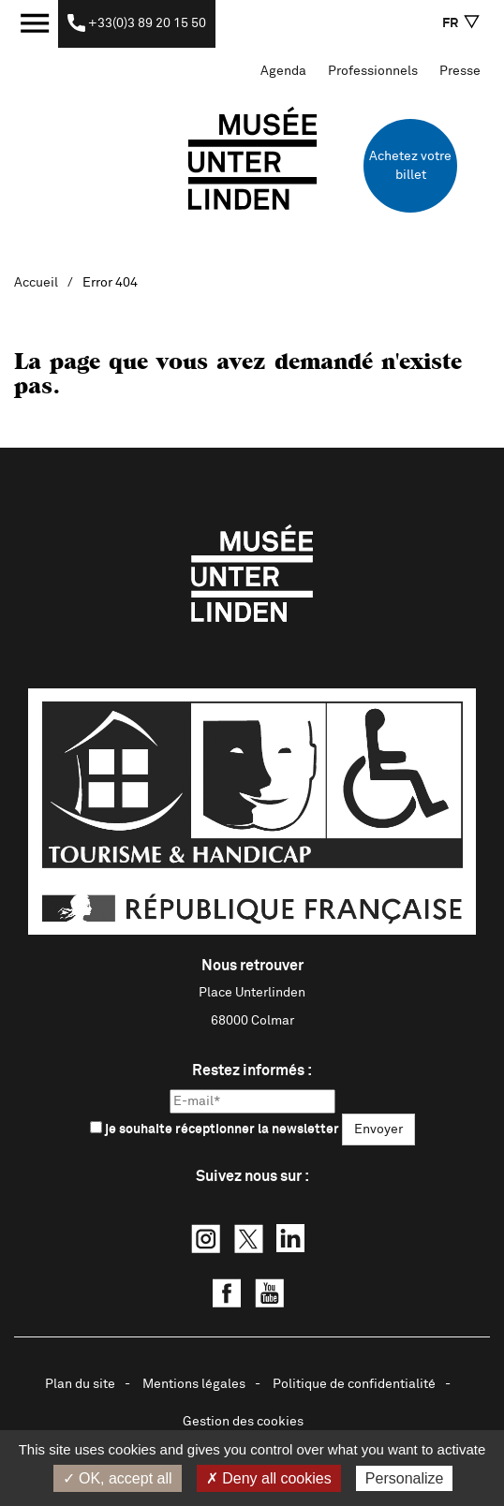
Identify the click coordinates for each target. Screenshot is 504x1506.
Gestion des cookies (243, 1421)
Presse (460, 71)
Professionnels (373, 71)
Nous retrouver (252, 965)
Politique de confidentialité (354, 1384)
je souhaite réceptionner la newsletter (214, 1128)
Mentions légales (193, 1384)
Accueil (36, 282)
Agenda (283, 71)
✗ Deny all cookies (269, 1478)
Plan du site (80, 1384)
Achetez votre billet (410, 166)
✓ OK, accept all (117, 1478)
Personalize (404, 1478)
